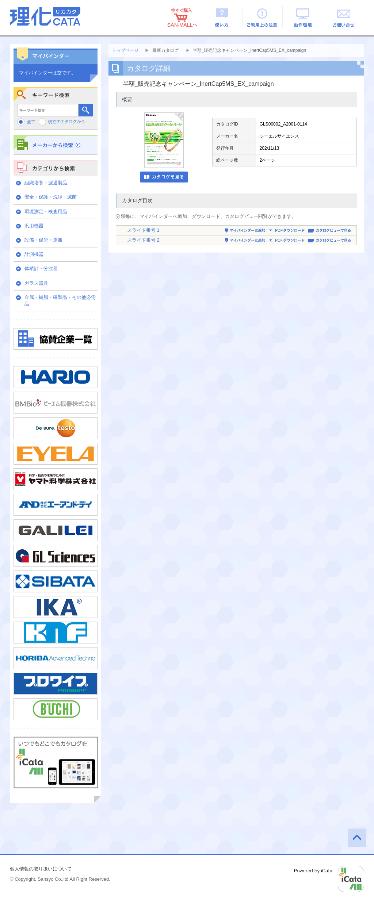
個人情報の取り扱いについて (41, 869)
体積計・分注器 (41, 268)
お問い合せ (344, 17)
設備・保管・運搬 (43, 240)
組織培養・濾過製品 (45, 182)
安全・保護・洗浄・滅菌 (50, 197)
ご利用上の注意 (263, 17)
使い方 (222, 17)
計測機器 (33, 254)
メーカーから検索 (56, 144)
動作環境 (303, 17)
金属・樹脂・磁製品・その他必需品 (60, 301)
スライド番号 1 (143, 230)
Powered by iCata (329, 879)
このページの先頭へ (357, 838)
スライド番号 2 (143, 240)
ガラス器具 (36, 283)
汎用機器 (33, 225)
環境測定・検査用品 (45, 211)
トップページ (125, 50)
